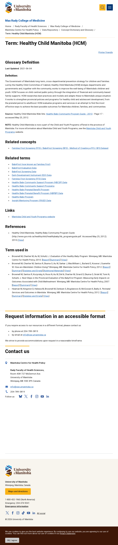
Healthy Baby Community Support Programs (33, 186)
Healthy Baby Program (22, 197)
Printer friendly (105, 52)
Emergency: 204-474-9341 (17, 503)
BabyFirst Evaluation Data (24, 168)
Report (45, 260)
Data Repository (50, 30)
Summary (55, 260)
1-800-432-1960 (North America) (20, 499)
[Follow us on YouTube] (42, 396)
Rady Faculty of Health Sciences (31, 26)
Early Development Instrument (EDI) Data (31, 175)
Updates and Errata (32, 270)
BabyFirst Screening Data (24, 171)
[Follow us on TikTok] (23, 513)
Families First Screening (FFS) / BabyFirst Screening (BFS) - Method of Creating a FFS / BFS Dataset (60, 148)
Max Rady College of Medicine (25, 20)
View (20, 240)
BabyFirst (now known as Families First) (31, 164)
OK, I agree (12, 540)
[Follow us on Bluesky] (20, 396)
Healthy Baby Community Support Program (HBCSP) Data (39, 182)
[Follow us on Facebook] (31, 396)
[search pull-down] (102, 7)
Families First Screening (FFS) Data (29, 178)
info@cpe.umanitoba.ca (34, 335)
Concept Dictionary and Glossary (77, 30)
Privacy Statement (67, 533)
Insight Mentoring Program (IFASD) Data (31, 200)
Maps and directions (18, 491)
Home (8, 26)
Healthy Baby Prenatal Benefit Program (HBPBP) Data (37, 193)
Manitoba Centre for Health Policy (22, 30)
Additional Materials (53, 270)
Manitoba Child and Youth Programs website (33, 216)
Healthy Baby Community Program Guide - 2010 (69, 114)
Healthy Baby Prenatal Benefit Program (30, 189)
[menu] (110, 7)
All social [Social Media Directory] (41, 513)
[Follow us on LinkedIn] (47, 396)
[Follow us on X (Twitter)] (26, 396)
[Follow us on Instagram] (37, 396)
